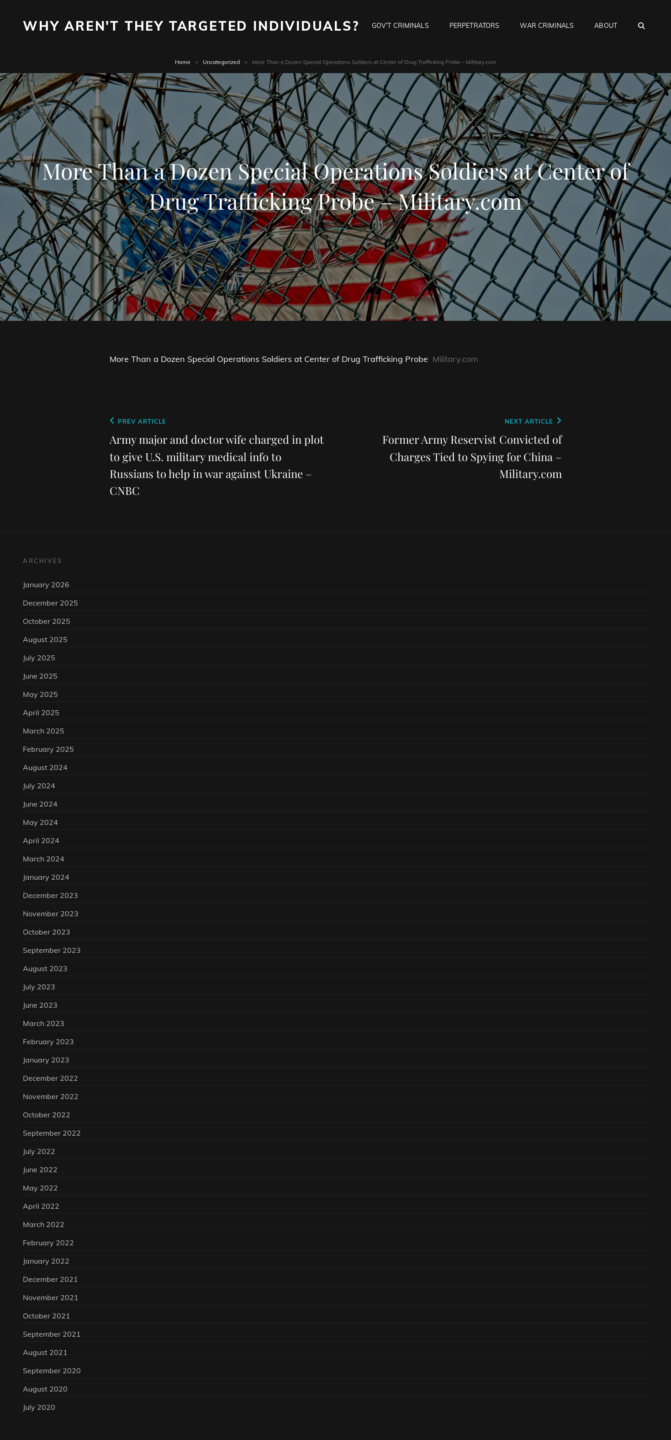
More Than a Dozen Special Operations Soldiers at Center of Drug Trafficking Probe (269, 359)
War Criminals (547, 25)
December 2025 (50, 602)
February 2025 (48, 749)
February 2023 (48, 1041)
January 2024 (46, 877)
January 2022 (46, 1260)
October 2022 (46, 1114)
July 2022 (39, 1151)
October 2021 (46, 1315)
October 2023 (46, 931)
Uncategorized (221, 61)
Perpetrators (474, 25)
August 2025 (45, 639)
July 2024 (39, 785)
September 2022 (52, 1132)
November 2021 (51, 1297)
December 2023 (50, 895)
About (605, 25)
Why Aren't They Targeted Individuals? (191, 26)
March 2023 (43, 1023)
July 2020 (39, 1407)
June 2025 (40, 675)
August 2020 (45, 1388)
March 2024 (43, 858)
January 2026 (46, 584)
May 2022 (40, 1187)
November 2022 (51, 1096)
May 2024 (40, 822)
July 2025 (39, 657)
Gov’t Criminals (400, 25)
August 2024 (45, 767)
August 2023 (45, 968)
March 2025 (43, 730)
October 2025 (46, 621)
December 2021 (50, 1279)
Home (182, 61)
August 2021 (45, 1352)
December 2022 (50, 1078)
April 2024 (41, 840)
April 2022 (41, 1206)
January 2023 (46, 1059)
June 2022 (40, 1169)
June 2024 (40, 803)
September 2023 (52, 950)
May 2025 (40, 694)
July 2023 (39, 986)
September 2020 (52, 1370)
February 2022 (48, 1242)
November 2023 (51, 913)
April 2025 (41, 712)
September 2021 (52, 1334)
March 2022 (43, 1224)
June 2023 (40, 1005)
